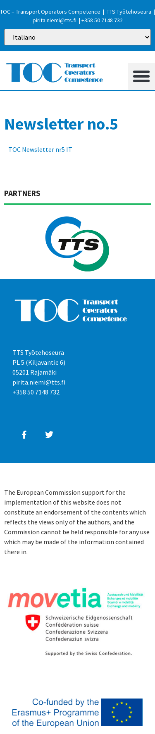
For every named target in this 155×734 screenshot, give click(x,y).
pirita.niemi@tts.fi (54, 20)
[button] (141, 76)
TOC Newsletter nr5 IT (40, 149)
